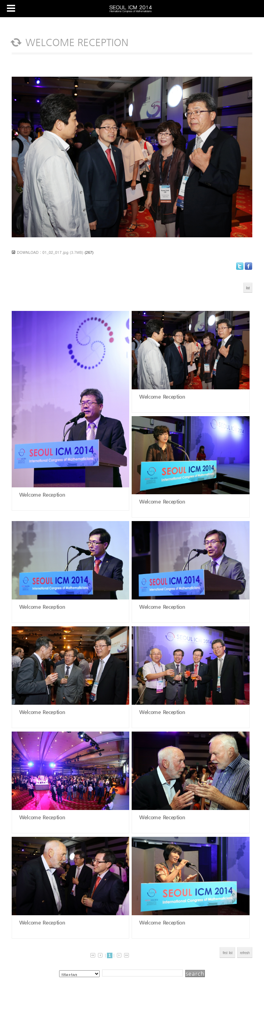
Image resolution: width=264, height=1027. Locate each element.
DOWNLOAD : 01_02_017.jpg (42, 252)
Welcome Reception (41, 494)
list (248, 287)
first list (227, 952)
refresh (245, 952)
